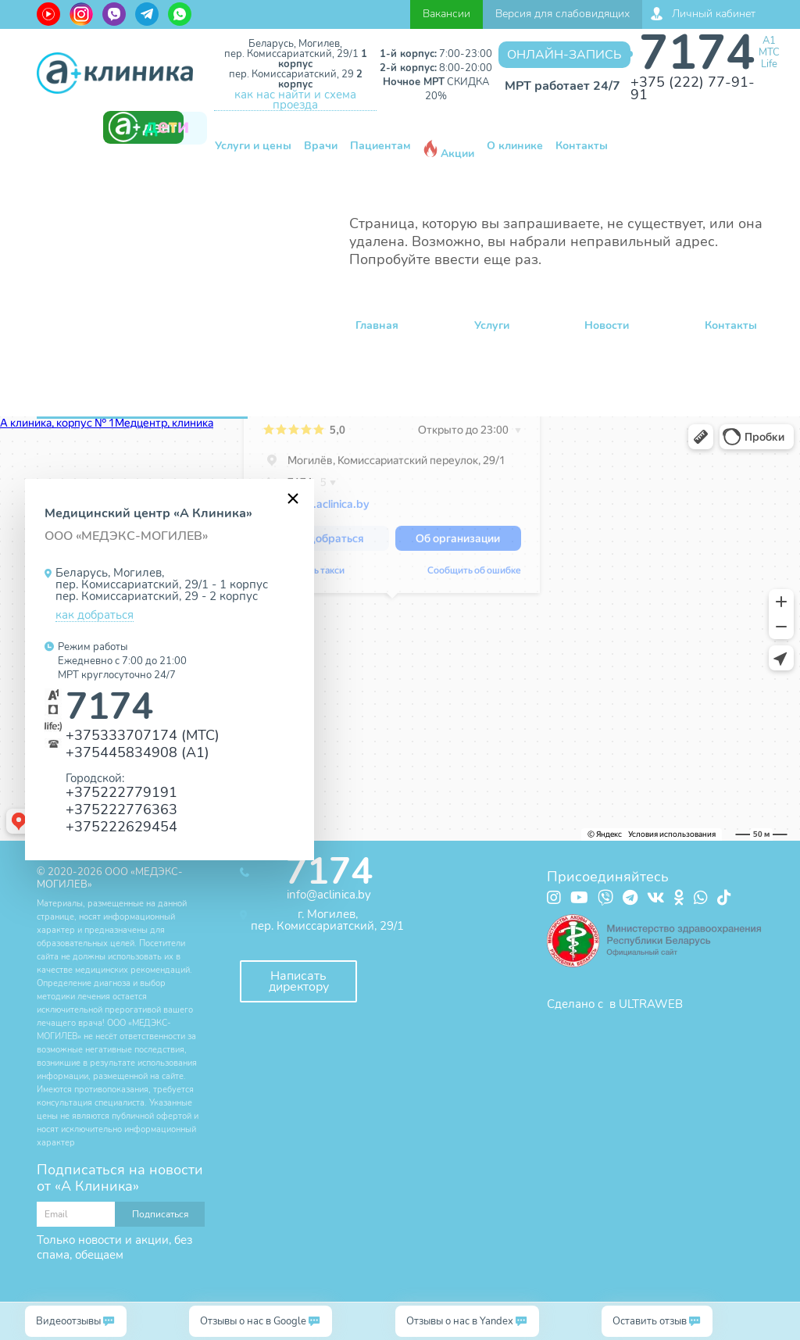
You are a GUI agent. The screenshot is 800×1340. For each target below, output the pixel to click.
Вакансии (446, 13)
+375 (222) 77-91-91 (692, 88)
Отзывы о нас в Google (253, 1321)
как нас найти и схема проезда (295, 100)
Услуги (491, 325)
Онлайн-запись (564, 54)
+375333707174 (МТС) (143, 735)
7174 (697, 53)
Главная (376, 325)
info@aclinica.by (329, 894)
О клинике (515, 145)
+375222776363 (121, 809)
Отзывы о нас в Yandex (459, 1321)
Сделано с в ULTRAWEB (615, 1004)
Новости (606, 325)
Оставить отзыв (649, 1321)
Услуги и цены (253, 145)
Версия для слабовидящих (562, 13)
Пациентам (380, 145)
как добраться (94, 615)
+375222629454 (121, 826)
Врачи (321, 145)
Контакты (581, 145)
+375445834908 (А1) (137, 752)
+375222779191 (121, 792)
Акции (448, 150)
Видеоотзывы (68, 1321)
